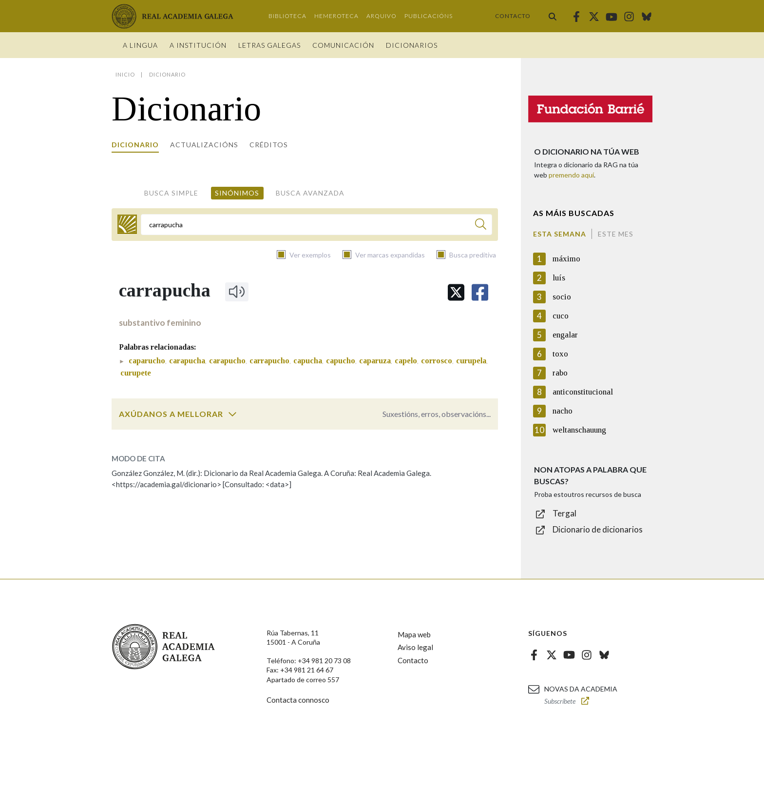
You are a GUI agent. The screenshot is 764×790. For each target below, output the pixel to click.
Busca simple (171, 193)
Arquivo (381, 16)
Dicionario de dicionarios (598, 529)
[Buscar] (480, 225)
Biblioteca (287, 16)
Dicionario (135, 144)
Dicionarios (412, 45)
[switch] (232, 414)
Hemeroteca (336, 16)
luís (559, 277)
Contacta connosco (298, 699)
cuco (561, 315)
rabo (560, 372)
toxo (560, 353)
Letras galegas (269, 45)
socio (562, 296)
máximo (566, 258)
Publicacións (428, 16)
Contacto (513, 16)
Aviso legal (415, 647)
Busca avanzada (310, 193)
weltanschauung (579, 429)
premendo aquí (571, 175)
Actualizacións (204, 144)
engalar (565, 334)
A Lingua (140, 45)
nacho (563, 410)
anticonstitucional (583, 391)
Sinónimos (237, 193)
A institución (198, 45)
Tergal (564, 513)
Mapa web (414, 634)
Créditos (268, 144)
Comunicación (343, 45)
